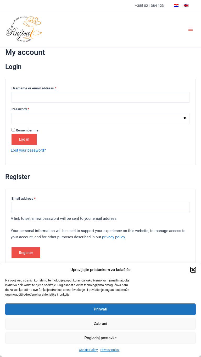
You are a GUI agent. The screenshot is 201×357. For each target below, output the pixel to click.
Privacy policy (109, 350)
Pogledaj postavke (100, 338)
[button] (193, 269)
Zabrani (100, 323)
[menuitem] (176, 5)
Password (27, 108)
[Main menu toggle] (190, 29)
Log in (24, 139)
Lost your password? (28, 150)
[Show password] (185, 118)
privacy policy (113, 237)
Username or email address (41, 87)
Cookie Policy (88, 350)
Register (26, 252)
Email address (30, 197)
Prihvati (100, 309)
